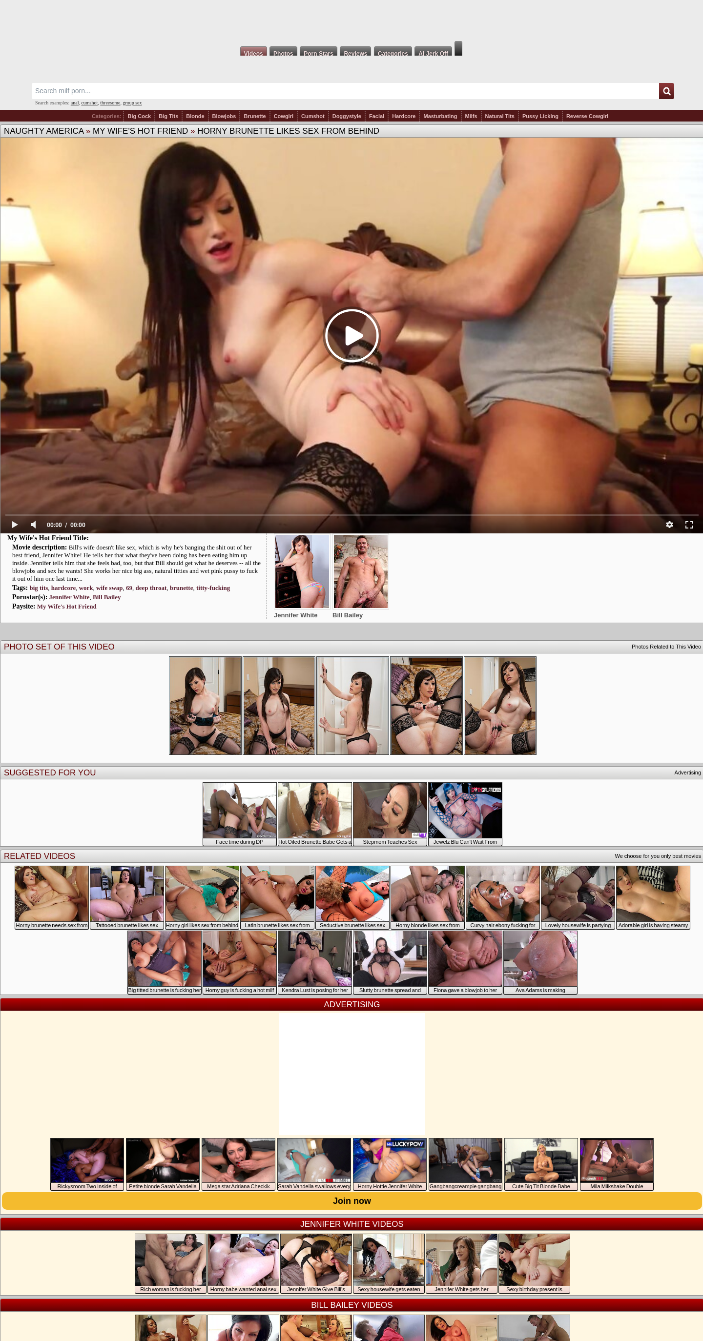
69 (129, 587)
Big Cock (139, 116)
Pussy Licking (540, 116)
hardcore (63, 587)
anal (75, 102)
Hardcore (403, 116)
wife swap (109, 587)
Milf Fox (351, 20)
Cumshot (313, 116)
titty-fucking (213, 587)
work (86, 587)
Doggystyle (346, 116)
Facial (376, 116)
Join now (352, 1201)
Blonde (195, 116)
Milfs (471, 116)
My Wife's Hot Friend (140, 131)
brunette (181, 587)
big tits (38, 587)
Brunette (255, 116)
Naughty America (43, 131)
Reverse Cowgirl (587, 116)
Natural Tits (500, 116)
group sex (132, 102)
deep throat (151, 587)
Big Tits (168, 116)
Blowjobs (224, 116)
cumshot (89, 102)
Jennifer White (69, 597)
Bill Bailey (107, 597)
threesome (110, 102)
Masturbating (440, 116)
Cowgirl (283, 116)
